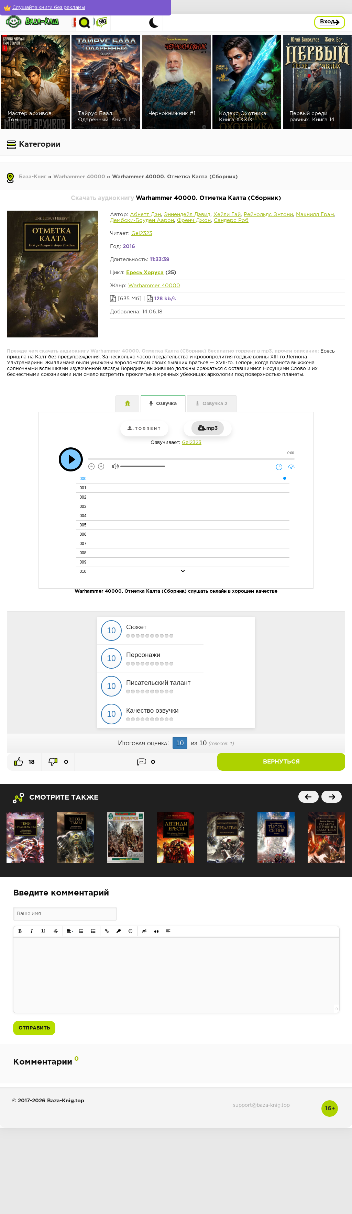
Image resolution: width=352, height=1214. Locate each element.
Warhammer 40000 (79, 177)
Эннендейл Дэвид (187, 214)
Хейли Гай (227, 214)
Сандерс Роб (231, 220)
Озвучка (166, 404)
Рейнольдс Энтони (268, 214)
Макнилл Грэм (315, 214)
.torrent (144, 428)
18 (24, 761)
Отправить (34, 1028)
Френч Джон (194, 220)
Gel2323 (141, 233)
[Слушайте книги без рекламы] (50, 7)
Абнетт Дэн (145, 214)
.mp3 (208, 428)
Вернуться (320, 762)
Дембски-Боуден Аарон (142, 220)
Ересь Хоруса (145, 272)
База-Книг (32, 177)
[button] (20, 931)
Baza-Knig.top (65, 1101)
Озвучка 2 (215, 404)
